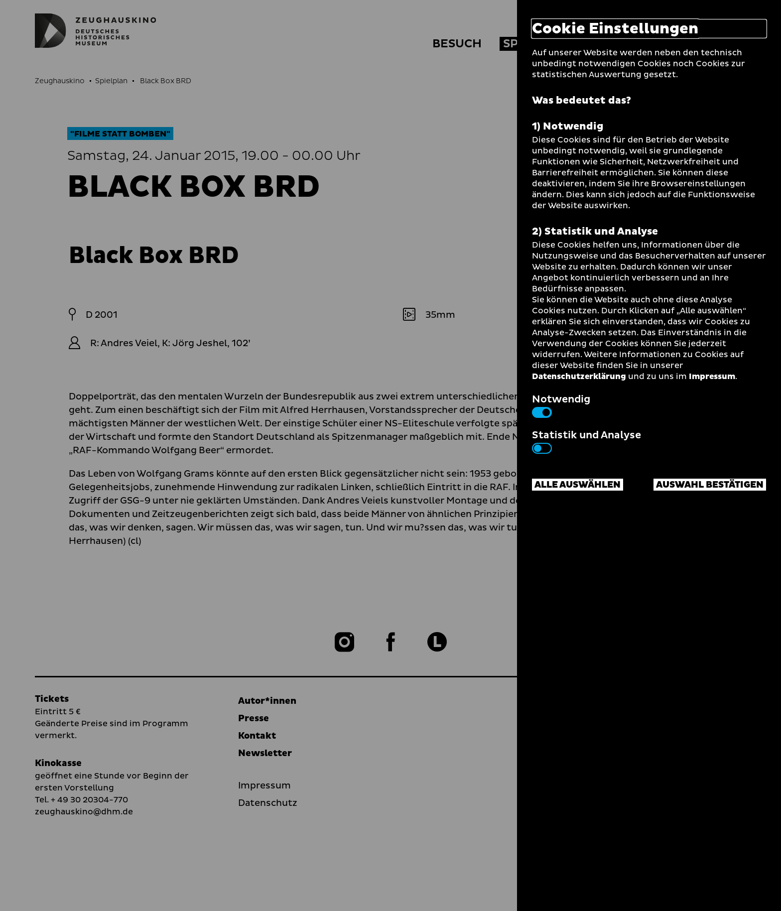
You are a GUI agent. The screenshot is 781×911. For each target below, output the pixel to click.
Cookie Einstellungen (615, 28)
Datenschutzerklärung (579, 377)
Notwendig (561, 405)
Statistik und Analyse (586, 441)
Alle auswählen (577, 485)
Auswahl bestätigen (710, 485)
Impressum (712, 377)
